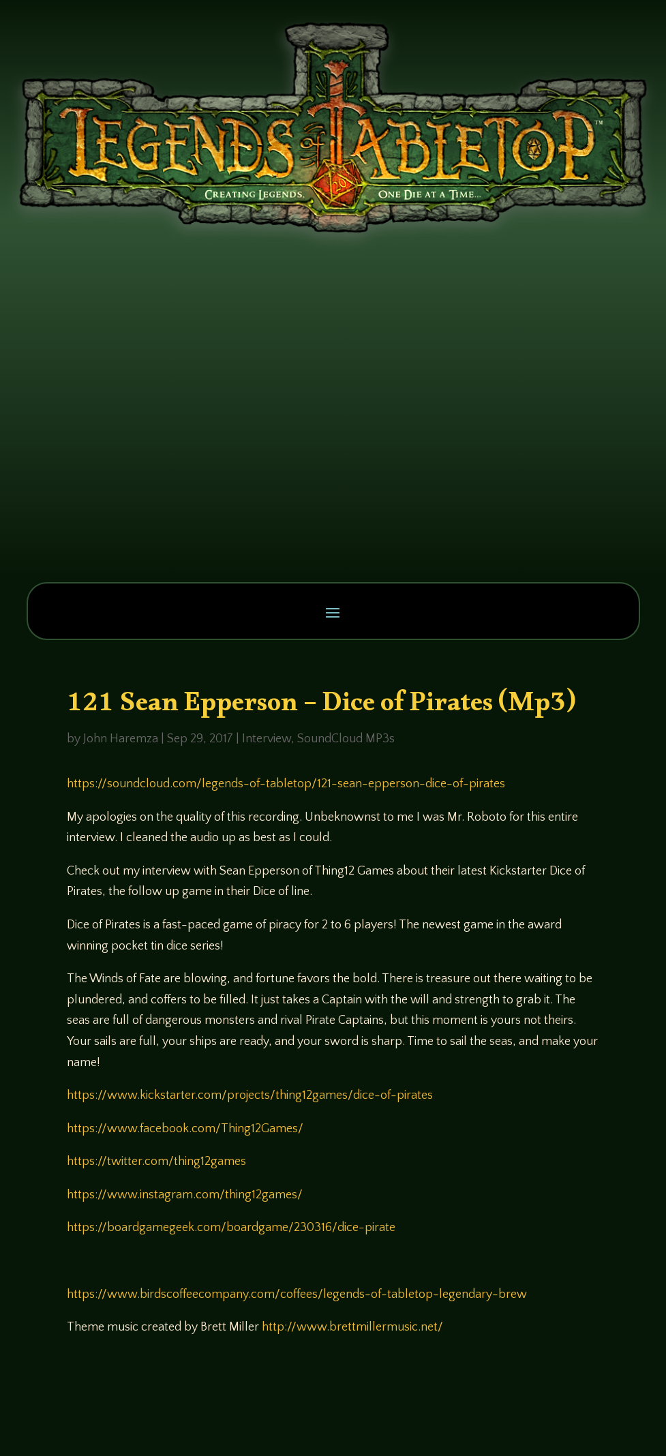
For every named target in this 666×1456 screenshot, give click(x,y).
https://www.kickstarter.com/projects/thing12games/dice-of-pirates (250, 1095)
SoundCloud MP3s (346, 739)
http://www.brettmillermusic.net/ (352, 1327)
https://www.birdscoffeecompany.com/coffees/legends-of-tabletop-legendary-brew (297, 1294)
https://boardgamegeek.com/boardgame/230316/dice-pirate (231, 1227)
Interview (266, 739)
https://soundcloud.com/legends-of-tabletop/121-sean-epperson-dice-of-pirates (286, 784)
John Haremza (120, 739)
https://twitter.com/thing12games (156, 1161)
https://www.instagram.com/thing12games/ (185, 1195)
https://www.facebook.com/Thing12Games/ (185, 1129)
